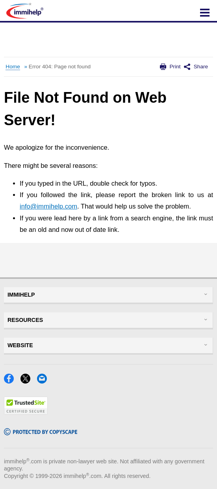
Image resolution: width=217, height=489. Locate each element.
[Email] (44, 381)
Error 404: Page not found (60, 67)
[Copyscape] (40, 433)
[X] (27, 381)
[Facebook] (11, 381)
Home (13, 67)
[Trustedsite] (26, 412)
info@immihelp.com (48, 206)
